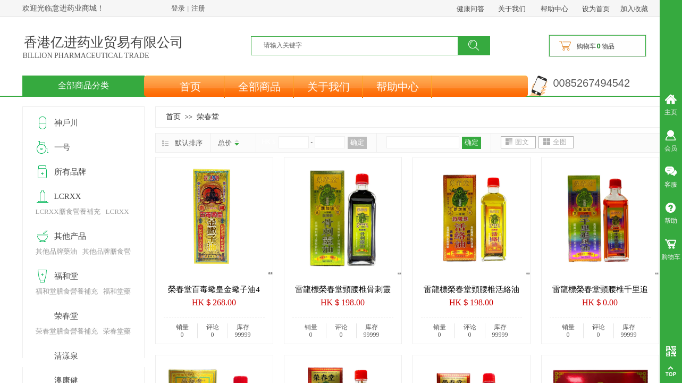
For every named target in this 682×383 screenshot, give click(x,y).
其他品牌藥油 (56, 251)
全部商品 (259, 87)
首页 (190, 87)
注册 (198, 8)
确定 (357, 142)
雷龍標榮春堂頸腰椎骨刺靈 (343, 289)
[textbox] (361, 45)
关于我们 (328, 87)
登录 (178, 8)
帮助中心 (397, 87)
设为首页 (596, 9)
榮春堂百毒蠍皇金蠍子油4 (214, 289)
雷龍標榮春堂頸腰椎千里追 (600, 289)
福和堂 (66, 276)
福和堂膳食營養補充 (67, 291)
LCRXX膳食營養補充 (68, 211)
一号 (62, 147)
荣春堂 (208, 116)
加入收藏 (634, 9)
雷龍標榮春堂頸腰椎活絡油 (471, 289)
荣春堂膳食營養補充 (67, 331)
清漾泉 (66, 356)
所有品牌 (70, 172)
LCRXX (67, 196)
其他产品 (70, 236)
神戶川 (66, 123)
